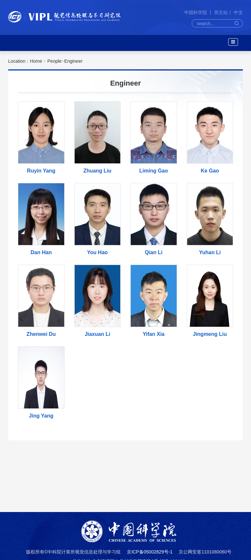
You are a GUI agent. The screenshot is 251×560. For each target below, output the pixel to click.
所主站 (221, 12)
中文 (238, 12)
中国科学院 (196, 12)
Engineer (73, 61)
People (54, 61)
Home (36, 61)
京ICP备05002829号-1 (149, 551)
